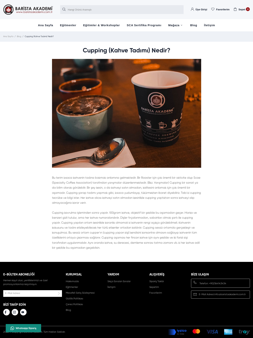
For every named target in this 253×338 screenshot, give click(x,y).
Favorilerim (155, 293)
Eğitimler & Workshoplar (101, 25)
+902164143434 (217, 283)
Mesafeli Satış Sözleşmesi (80, 293)
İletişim (209, 25)
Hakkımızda (72, 281)
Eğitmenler (68, 25)
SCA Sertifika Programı (144, 25)
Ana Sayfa (45, 25)
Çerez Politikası (74, 304)
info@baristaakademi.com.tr (230, 294)
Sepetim (154, 287)
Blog (193, 25)
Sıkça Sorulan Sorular (119, 281)
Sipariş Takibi (156, 281)
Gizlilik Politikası (74, 298)
